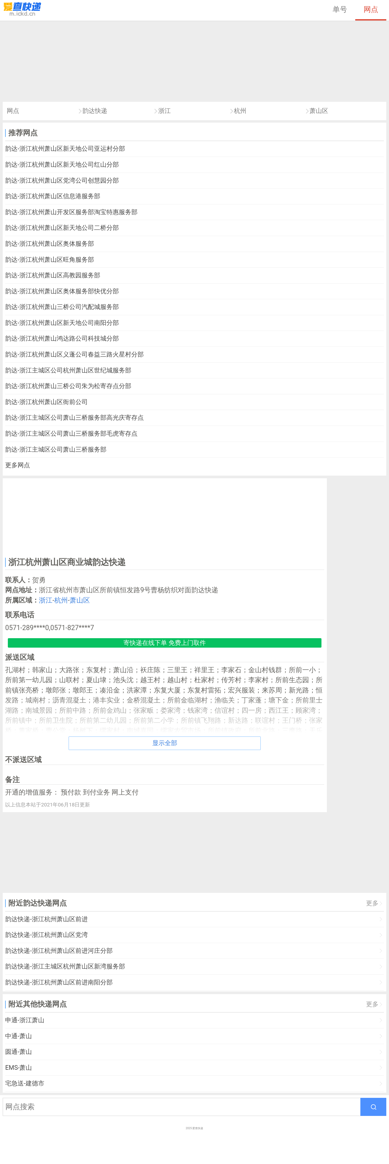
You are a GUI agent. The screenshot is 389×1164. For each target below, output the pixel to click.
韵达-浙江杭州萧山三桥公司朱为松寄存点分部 (68, 386)
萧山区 (319, 111)
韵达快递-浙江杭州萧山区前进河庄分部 (58, 950)
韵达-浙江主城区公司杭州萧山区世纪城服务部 (68, 370)
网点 (371, 9)
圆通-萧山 (18, 1051)
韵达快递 (94, 111)
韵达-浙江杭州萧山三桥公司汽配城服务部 (62, 307)
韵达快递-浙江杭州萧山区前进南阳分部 (58, 982)
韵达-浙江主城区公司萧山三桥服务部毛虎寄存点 (71, 433)
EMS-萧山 (18, 1067)
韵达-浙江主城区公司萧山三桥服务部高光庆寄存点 (74, 417)
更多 (372, 903)
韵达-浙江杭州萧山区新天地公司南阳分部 (62, 323)
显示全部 (164, 743)
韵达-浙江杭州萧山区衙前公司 (46, 402)
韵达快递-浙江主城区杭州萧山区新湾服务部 (65, 966)
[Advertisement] (194, 61)
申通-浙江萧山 (24, 1020)
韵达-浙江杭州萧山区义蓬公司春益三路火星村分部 (74, 354)
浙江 (164, 111)
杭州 (240, 111)
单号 (340, 9)
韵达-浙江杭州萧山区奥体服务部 (49, 243)
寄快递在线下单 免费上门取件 (164, 643)
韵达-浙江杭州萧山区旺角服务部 (49, 259)
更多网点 (17, 465)
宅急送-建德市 (24, 1083)
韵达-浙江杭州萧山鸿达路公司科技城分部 (62, 338)
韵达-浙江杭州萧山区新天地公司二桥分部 (62, 227)
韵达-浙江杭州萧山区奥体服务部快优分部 (62, 291)
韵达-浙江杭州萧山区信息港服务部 (52, 196)
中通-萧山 (18, 1036)
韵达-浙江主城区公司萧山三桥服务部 (55, 449)
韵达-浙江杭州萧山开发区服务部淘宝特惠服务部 (71, 212)
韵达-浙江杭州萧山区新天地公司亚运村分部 (65, 148)
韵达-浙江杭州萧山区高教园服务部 (52, 275)
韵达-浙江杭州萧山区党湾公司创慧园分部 (62, 180)
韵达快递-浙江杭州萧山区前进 (46, 919)
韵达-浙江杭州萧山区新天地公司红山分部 (62, 164)
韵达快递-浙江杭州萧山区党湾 (46, 934)
